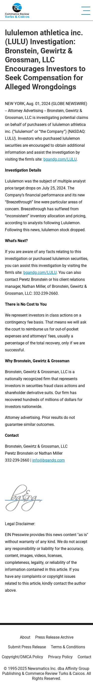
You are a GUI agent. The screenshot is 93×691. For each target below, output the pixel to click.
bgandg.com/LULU (60, 159)
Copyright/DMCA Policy (22, 657)
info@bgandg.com (48, 460)
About (25, 637)
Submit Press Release (27, 647)
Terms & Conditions (68, 647)
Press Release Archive (54, 637)
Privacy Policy (60, 657)
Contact (84, 657)
